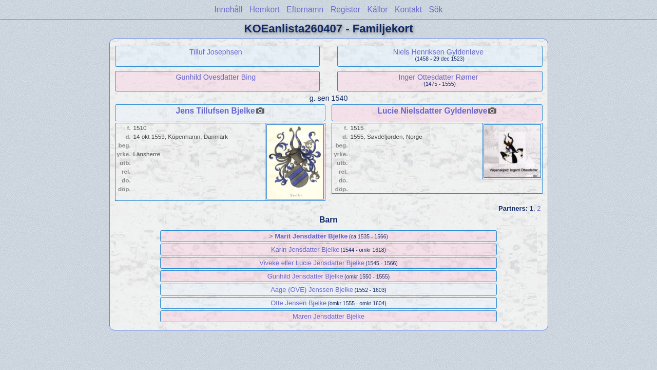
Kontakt (408, 9)
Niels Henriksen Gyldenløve (438, 52)
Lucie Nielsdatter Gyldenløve (432, 110)
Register (345, 9)
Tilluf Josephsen (215, 52)
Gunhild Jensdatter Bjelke (305, 276)
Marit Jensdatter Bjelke (311, 236)
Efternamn (304, 9)
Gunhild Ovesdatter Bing (216, 77)
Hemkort (264, 9)
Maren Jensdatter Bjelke (328, 316)
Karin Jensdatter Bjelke (305, 249)
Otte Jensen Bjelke (298, 303)
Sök (436, 9)
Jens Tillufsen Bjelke (215, 110)
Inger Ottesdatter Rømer (438, 77)
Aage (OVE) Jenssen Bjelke (311, 289)
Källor (378, 9)
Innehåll (229, 9)
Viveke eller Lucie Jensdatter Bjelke (311, 263)
